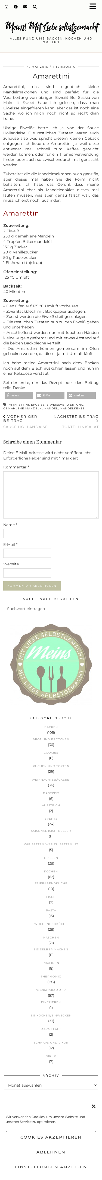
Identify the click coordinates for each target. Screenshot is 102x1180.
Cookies (51, 752)
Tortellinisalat (75, 421)
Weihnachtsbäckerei (51, 779)
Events (51, 818)
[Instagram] (6, 6)
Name (10, 524)
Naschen (51, 937)
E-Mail (10, 544)
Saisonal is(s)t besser (51, 831)
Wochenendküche (51, 924)
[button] (94, 7)
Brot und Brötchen (51, 739)
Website (11, 564)
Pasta (51, 910)
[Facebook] (16, 6)
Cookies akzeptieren (51, 1137)
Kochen (51, 871)
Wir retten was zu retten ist (51, 844)
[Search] (35, 6)
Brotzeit (51, 793)
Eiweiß (38, 404)
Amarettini (19, 404)
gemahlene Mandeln (22, 408)
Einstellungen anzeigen (51, 1166)
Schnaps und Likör (51, 1042)
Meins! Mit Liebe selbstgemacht (51, 27)
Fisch (51, 897)
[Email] (25, 6)
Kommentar (16, 467)
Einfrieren (51, 1002)
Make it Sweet (19, 102)
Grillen (51, 858)
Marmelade (51, 1029)
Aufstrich (51, 805)
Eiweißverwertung (65, 404)
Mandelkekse (72, 408)
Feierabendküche (51, 883)
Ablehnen (51, 1152)
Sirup (51, 1056)
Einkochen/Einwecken (51, 1015)
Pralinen (51, 963)
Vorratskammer (51, 990)
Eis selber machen (51, 949)
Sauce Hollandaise (27, 421)
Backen (51, 727)
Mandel (51, 408)
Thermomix (63, 67)
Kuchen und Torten (51, 766)
